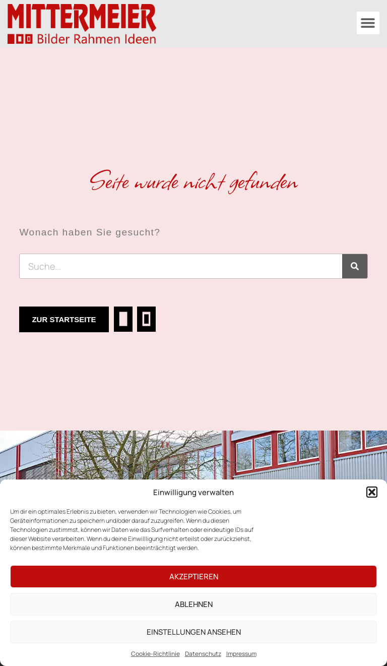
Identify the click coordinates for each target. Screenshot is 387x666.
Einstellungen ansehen (194, 632)
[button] (372, 492)
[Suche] (354, 266)
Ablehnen (194, 604)
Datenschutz (203, 653)
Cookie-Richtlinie (155, 653)
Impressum (241, 653)
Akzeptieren (193, 576)
